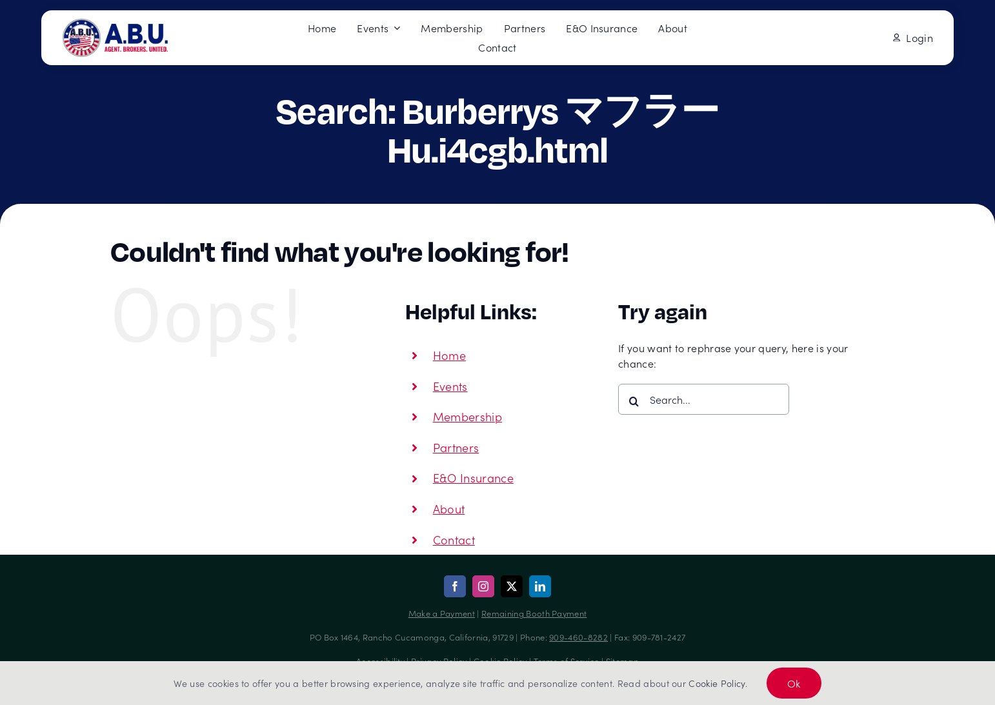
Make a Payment (441, 613)
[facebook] (455, 586)
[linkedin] (540, 586)
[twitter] (512, 586)
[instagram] (483, 586)
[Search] (633, 401)
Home (449, 355)
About (449, 509)
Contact (454, 539)
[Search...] (703, 399)
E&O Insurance (473, 478)
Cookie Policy (716, 683)
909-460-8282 (578, 637)
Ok (794, 683)
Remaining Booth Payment (534, 613)
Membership (467, 416)
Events (450, 386)
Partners (456, 447)
